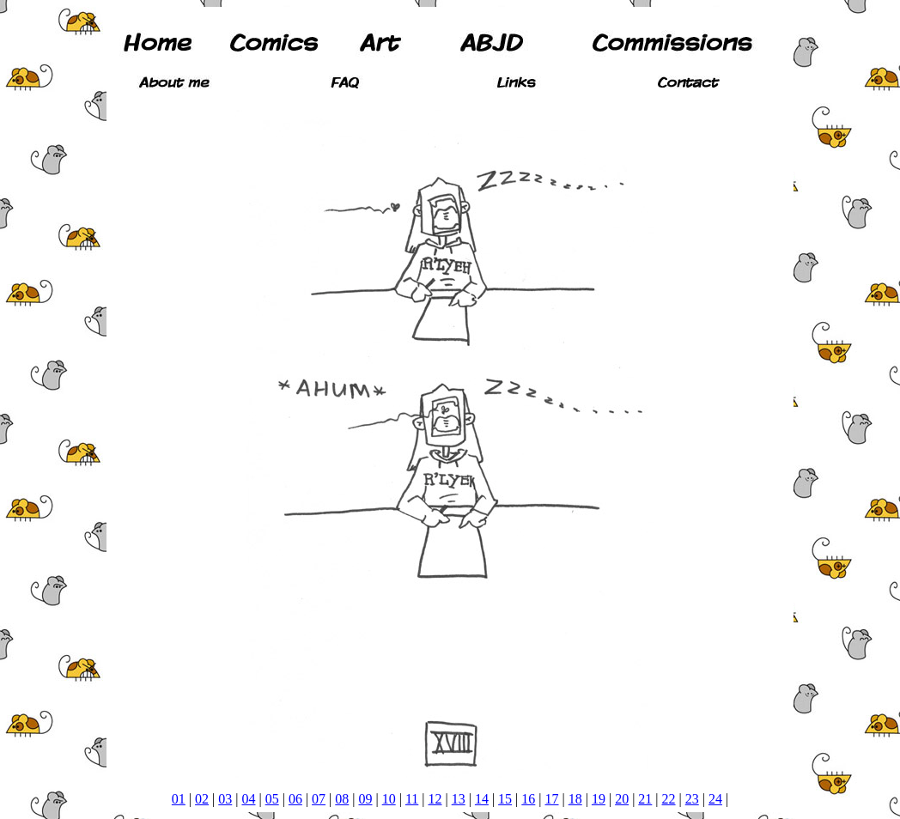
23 (692, 799)
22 (669, 799)
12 (435, 799)
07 (318, 799)
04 (248, 799)
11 (411, 799)
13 (458, 799)
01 (178, 799)
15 (505, 799)
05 (272, 799)
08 (342, 799)
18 (575, 799)
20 (622, 799)
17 (552, 799)
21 (645, 799)
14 (482, 799)
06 (295, 799)
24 (715, 799)
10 (389, 799)
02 (202, 799)
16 (528, 799)
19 (598, 799)
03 (225, 799)
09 (365, 799)
